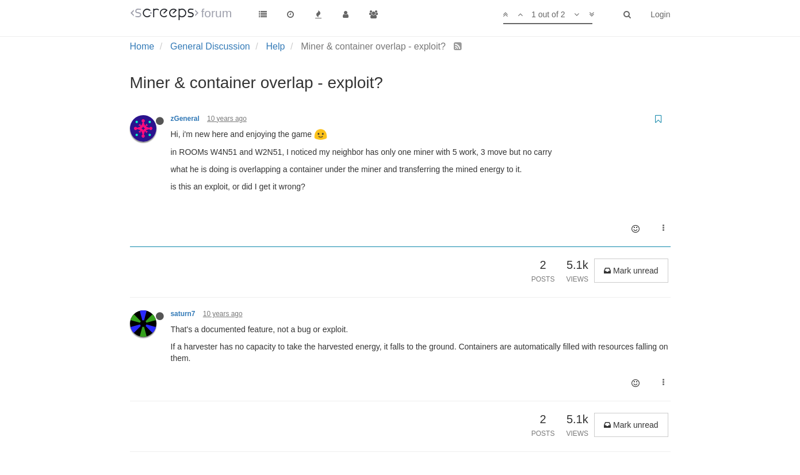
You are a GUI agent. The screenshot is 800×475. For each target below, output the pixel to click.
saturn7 (183, 314)
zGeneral (185, 119)
